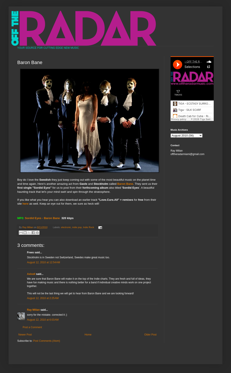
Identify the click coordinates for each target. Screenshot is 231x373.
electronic (66, 227)
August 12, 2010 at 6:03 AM (43, 319)
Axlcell (31, 274)
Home (88, 334)
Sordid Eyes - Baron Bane (42, 218)
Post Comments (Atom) (46, 340)
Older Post (150, 334)
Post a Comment (32, 327)
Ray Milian (33, 309)
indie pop (77, 227)
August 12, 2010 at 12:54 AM (43, 262)
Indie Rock (88, 227)
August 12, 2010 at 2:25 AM (43, 298)
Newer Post (25, 334)
